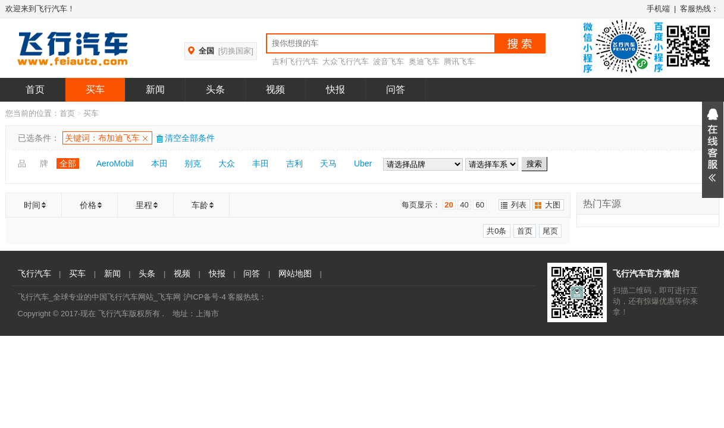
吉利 (294, 163)
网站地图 (295, 273)
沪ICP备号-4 (204, 296)
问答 (395, 89)
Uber (363, 163)
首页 (35, 89)
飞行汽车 (34, 273)
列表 (518, 204)
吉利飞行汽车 (295, 61)
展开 (712, 150)
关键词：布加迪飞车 (102, 138)
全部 (67, 163)
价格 (88, 205)
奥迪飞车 (424, 61)
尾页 (550, 230)
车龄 (200, 205)
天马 (328, 163)
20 (448, 204)
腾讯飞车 (459, 61)
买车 (95, 89)
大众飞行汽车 (345, 61)
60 (479, 204)
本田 (159, 163)
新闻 (155, 89)
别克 (192, 163)
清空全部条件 (185, 138)
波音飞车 (388, 61)
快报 (335, 89)
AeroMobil (115, 163)
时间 (32, 205)
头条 (215, 89)
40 (464, 204)
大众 (226, 163)
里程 (144, 205)
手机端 (658, 8)
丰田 (260, 163)
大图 (552, 204)
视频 (275, 89)
